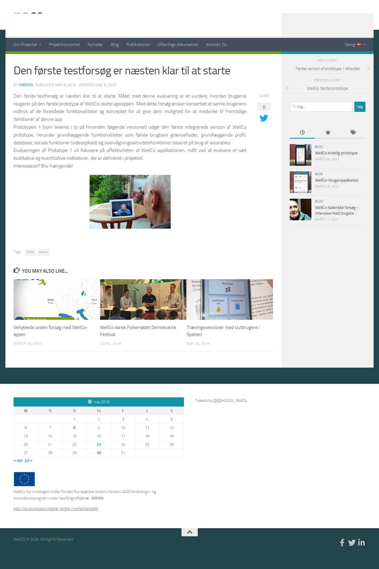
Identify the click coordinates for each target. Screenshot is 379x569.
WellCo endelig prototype (336, 166)
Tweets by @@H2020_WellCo (221, 414)
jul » (28, 473)
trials (30, 265)
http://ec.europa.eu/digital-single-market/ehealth (56, 522)
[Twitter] (353, 59)
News (19, 59)
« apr (18, 473)
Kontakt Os (216, 44)
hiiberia (26, 98)
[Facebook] (345, 59)
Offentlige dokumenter (178, 44)
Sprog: (353, 44)
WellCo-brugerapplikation (337, 193)
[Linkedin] (362, 59)
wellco (43, 265)
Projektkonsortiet (64, 44)
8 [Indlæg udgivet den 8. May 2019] (74, 441)
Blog (115, 44)
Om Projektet (25, 44)
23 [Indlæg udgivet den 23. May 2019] (99, 457)
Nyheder (95, 44)
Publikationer (138, 44)
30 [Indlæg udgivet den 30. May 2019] (99, 466)
